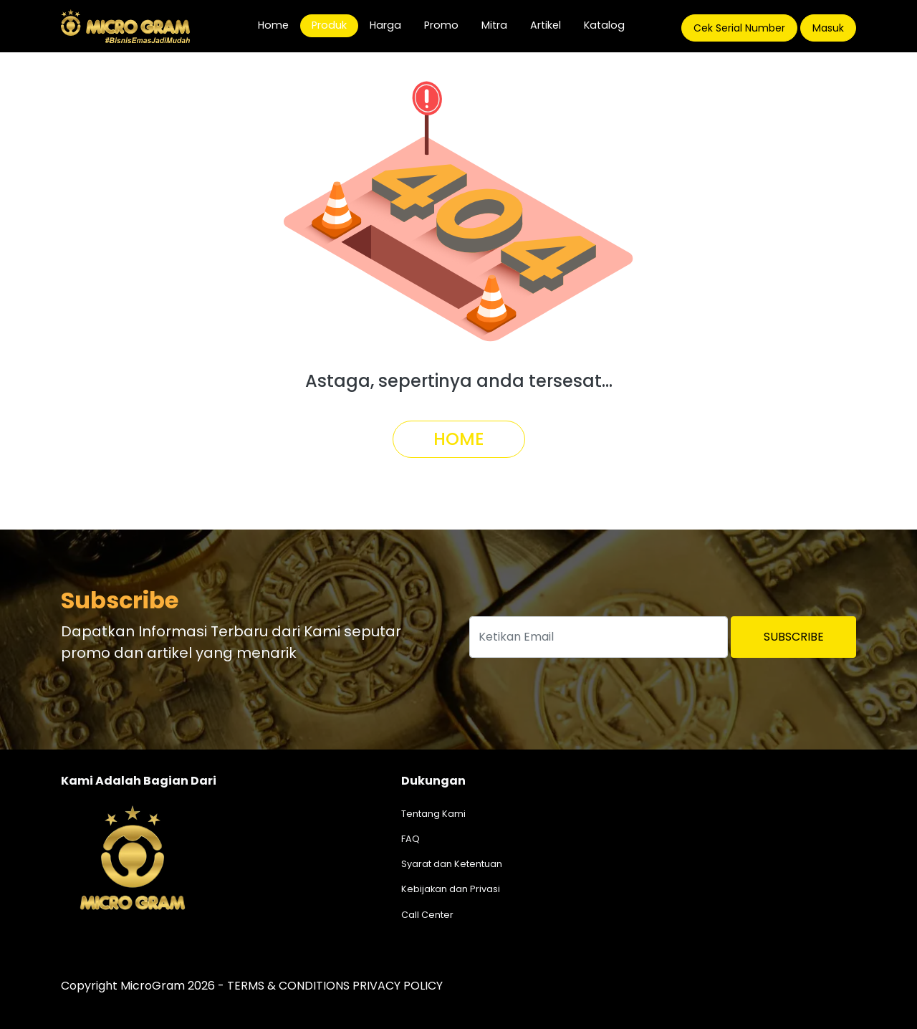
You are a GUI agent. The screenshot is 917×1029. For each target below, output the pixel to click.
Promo (441, 25)
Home (279, 24)
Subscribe (794, 636)
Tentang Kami (433, 814)
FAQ (410, 839)
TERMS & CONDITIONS (288, 985)
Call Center (427, 915)
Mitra (494, 25)
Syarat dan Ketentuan (451, 864)
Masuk (828, 28)
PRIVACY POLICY (397, 985)
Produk (329, 25)
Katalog (604, 25)
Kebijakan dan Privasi (450, 889)
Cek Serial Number (739, 28)
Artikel (545, 25)
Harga (385, 25)
